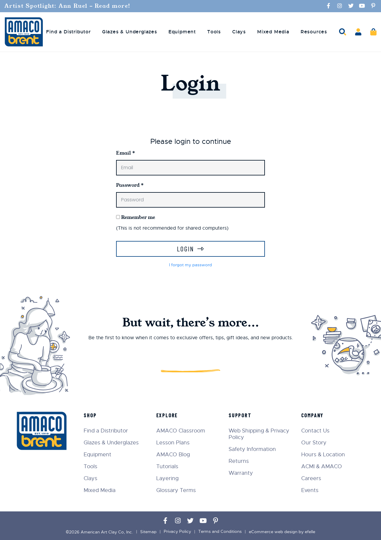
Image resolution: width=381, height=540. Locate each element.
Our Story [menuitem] (314, 442)
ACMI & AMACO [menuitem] (322, 466)
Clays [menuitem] (239, 32)
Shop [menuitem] (91, 415)
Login (185, 248)
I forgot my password (190, 264)
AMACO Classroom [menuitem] (181, 430)
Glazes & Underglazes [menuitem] (129, 32)
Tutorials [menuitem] (168, 466)
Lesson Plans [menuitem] (173, 442)
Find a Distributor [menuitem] (68, 32)
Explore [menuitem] (168, 415)
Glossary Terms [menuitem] (177, 490)
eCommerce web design (273, 531)
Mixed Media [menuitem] (273, 32)
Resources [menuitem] (314, 32)
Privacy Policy (177, 531)
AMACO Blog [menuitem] (174, 454)
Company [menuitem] (313, 415)
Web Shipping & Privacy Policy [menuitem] (259, 434)
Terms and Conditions (220, 531)
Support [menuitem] (240, 415)
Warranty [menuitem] (241, 473)
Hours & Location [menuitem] (323, 454)
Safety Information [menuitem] (253, 449)
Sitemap (148, 531)
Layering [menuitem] (168, 478)
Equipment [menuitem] (182, 32)
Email (125, 152)
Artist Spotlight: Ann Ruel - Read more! (68, 6)
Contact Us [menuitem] (316, 430)
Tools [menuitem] (214, 32)
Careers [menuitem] (311, 478)
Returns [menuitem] (239, 461)
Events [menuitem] (310, 490)
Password (130, 184)
